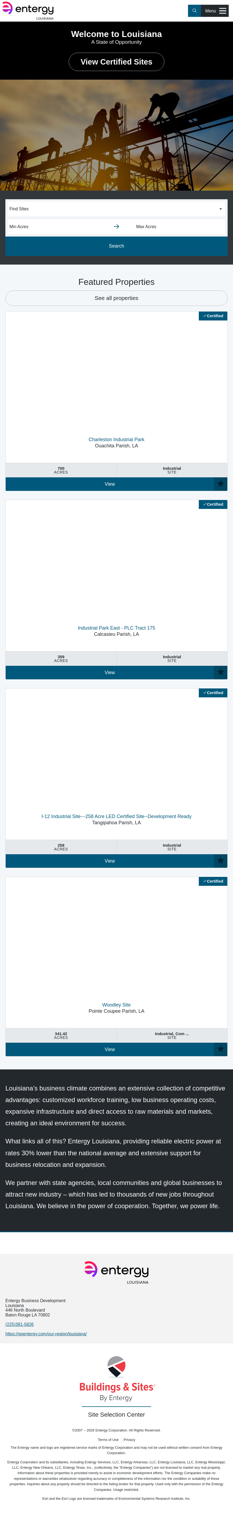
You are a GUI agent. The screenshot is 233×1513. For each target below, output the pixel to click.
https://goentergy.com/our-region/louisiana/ (46, 1334)
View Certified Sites (116, 62)
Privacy (129, 1440)
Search (116, 246)
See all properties (116, 298)
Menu (215, 11)
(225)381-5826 (19, 1324)
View (110, 484)
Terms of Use (108, 1440)
